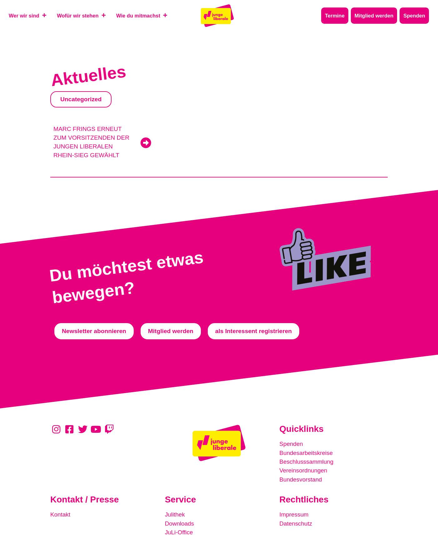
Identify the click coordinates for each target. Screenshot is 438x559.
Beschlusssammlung (306, 461)
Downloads (180, 522)
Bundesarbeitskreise (306, 452)
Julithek (175, 514)
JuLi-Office (179, 531)
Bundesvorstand (301, 479)
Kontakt (60, 514)
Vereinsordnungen (303, 470)
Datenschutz (296, 522)
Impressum (294, 514)
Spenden (291, 444)
